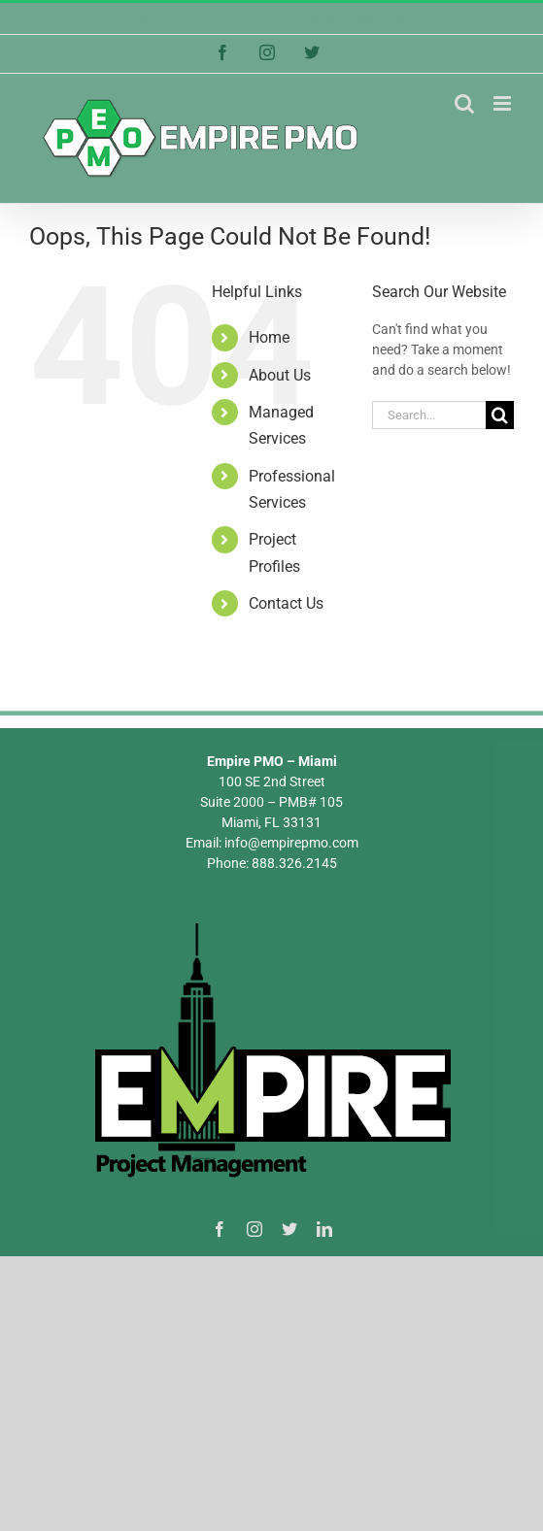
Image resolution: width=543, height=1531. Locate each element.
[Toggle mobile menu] (503, 103)
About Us (280, 375)
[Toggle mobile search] (464, 103)
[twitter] (289, 1229)
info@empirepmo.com (354, 18)
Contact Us (286, 603)
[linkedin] (324, 1229)
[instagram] (254, 1229)
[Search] (500, 415)
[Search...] (429, 415)
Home (269, 337)
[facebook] (219, 1229)
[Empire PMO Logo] (272, 925)
